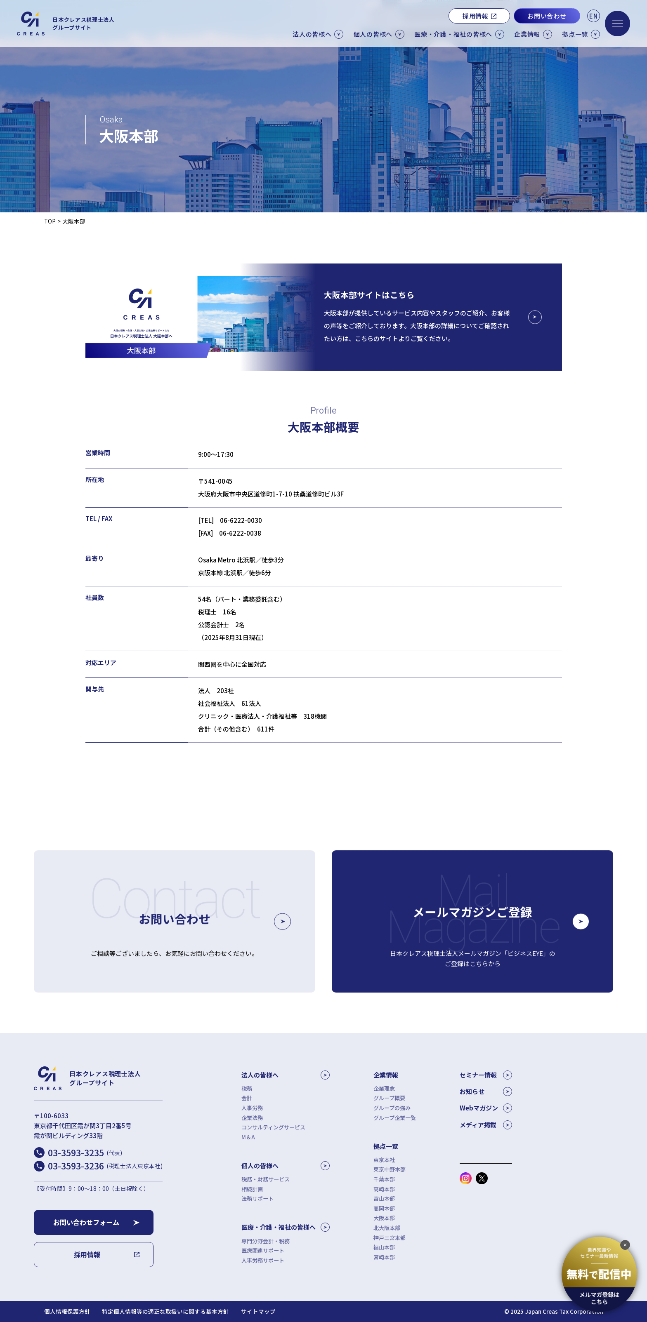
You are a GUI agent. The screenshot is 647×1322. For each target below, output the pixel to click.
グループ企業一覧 (394, 1118)
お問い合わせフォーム (86, 1222)
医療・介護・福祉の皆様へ (285, 1227)
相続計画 (252, 1189)
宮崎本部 (384, 1257)
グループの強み (392, 1108)
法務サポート (257, 1198)
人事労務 (252, 1108)
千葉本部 (384, 1179)
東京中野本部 (389, 1169)
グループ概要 (389, 1098)
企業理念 (384, 1088)
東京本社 (384, 1160)
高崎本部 (384, 1189)
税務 (246, 1088)
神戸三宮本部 (389, 1238)
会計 (246, 1098)
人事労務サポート (262, 1260)
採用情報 (476, 16)
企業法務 (252, 1118)
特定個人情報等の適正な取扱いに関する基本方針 (165, 1311)
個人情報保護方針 (67, 1311)
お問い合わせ (547, 16)
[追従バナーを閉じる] (625, 1245)
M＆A (248, 1137)
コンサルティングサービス (273, 1127)
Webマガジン (486, 1108)
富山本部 (384, 1198)
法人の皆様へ (285, 1075)
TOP (50, 221)
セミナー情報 (486, 1075)
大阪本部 (384, 1218)
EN (593, 16)
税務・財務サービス (265, 1179)
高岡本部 (384, 1208)
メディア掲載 (486, 1124)
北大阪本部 (386, 1228)
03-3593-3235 (85, 1152)
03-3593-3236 (105, 1166)
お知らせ (486, 1091)
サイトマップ (258, 1311)
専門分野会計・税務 (265, 1241)
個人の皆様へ (285, 1165)
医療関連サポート (262, 1250)
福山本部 (384, 1247)
